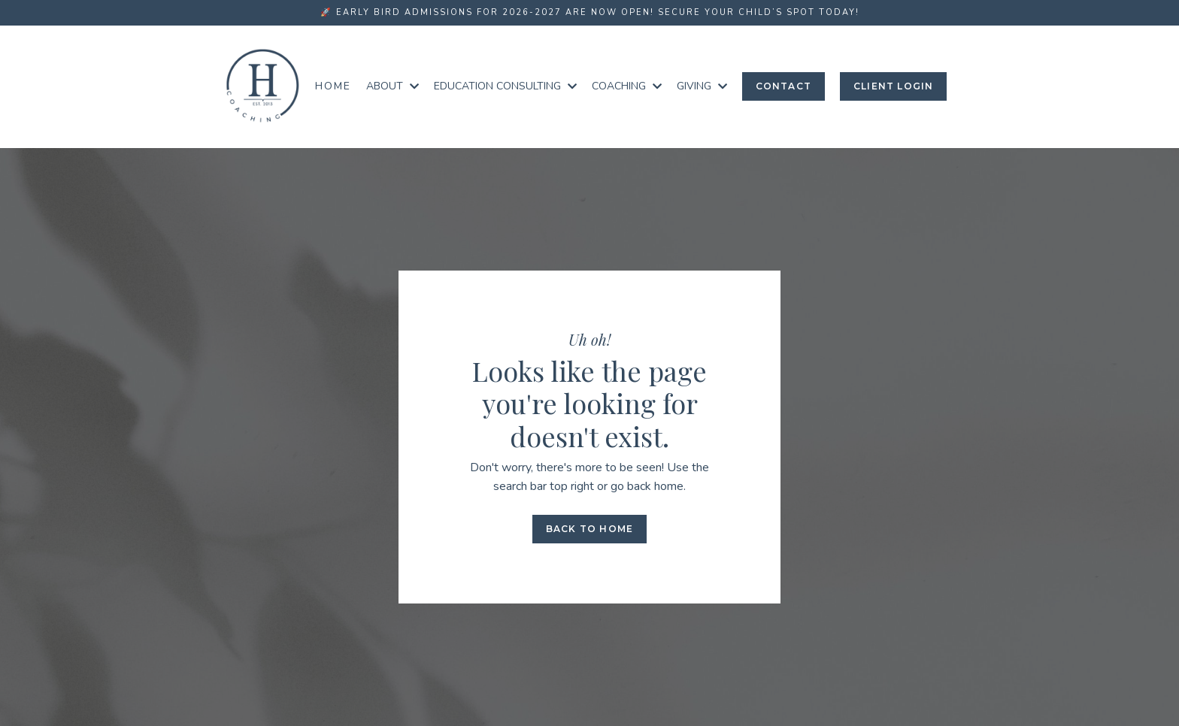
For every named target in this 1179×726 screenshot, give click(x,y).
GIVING (702, 86)
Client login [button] (893, 86)
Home (333, 86)
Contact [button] (783, 86)
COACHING (627, 86)
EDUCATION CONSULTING (505, 86)
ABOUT (392, 86)
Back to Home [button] (589, 528)
